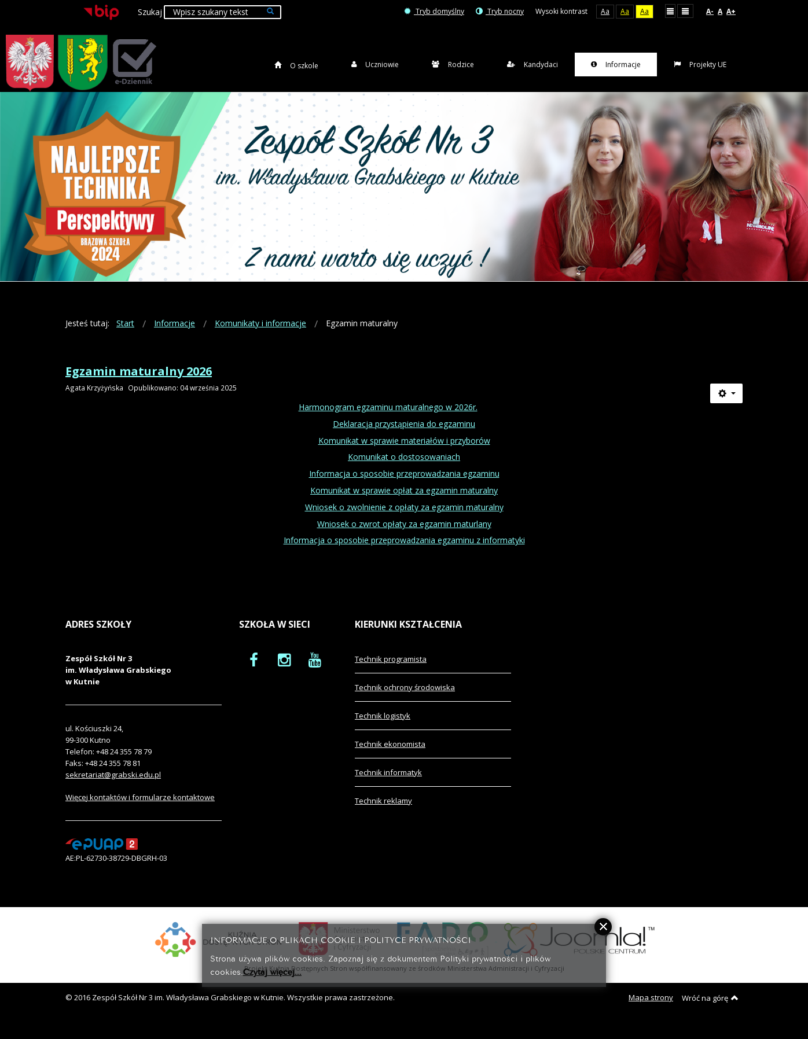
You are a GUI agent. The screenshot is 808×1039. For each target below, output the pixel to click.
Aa (605, 11)
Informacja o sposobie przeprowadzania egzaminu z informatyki (404, 552)
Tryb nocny (500, 11)
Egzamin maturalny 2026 (138, 383)
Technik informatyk (388, 784)
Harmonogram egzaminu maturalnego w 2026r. (388, 419)
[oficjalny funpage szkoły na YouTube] (314, 671)
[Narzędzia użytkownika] (726, 405)
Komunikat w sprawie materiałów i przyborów (404, 452)
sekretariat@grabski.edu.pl (113, 787)
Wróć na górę (710, 1010)
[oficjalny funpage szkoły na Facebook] (253, 671)
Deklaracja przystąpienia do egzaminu (404, 435)
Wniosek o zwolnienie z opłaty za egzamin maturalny (404, 519)
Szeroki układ (685, 10)
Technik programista (391, 671)
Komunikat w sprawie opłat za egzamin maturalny (404, 502)
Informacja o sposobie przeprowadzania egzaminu (404, 485)
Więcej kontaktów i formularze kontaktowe (140, 809)
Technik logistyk (382, 728)
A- (710, 11)
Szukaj (150, 11)
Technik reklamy (383, 813)
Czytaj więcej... (272, 971)
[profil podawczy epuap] (101, 855)
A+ (731, 11)
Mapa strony (651, 1009)
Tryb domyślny (434, 11)
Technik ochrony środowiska (405, 699)
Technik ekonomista (390, 756)
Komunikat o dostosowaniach (404, 468)
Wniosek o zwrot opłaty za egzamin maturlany (404, 535)
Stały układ (670, 10)
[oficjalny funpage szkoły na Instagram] (284, 671)
